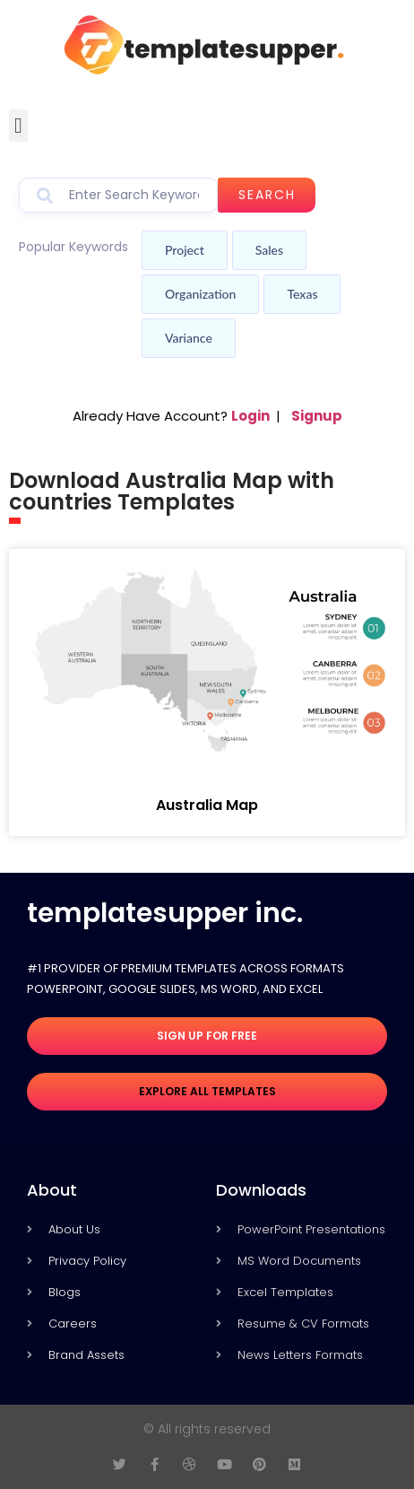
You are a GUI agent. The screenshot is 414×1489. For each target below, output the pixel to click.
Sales (269, 249)
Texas (302, 293)
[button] (18, 125)
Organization (200, 293)
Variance (188, 337)
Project (184, 249)
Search (267, 195)
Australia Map (207, 805)
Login (250, 415)
